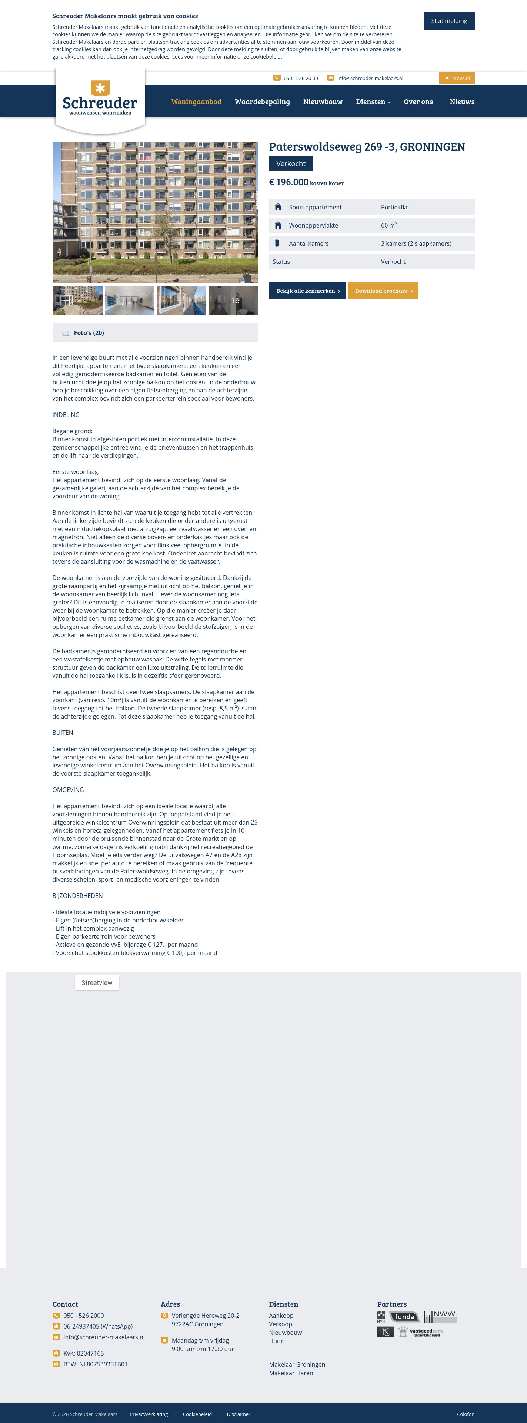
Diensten (373, 101)
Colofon (465, 1414)
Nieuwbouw (323, 101)
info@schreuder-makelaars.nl (104, 1337)
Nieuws (462, 101)
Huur (276, 1341)
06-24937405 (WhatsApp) (98, 1326)
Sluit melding (449, 21)
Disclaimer (239, 1414)
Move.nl (457, 78)
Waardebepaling (262, 101)
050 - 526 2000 (84, 1315)
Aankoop (281, 1315)
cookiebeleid (265, 56)
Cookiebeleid (197, 1414)
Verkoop (281, 1324)
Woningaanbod (196, 101)
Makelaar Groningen (297, 1364)
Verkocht (291, 163)
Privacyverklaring (149, 1414)
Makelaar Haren (291, 1373)
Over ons (418, 101)
